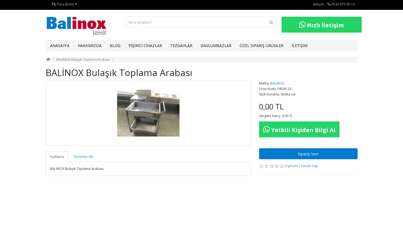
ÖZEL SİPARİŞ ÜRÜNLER (261, 45)
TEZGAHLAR (181, 45)
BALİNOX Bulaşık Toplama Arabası (83, 59)
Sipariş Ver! (308, 153)
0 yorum (291, 166)
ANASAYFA (59, 45)
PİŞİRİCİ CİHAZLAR (145, 45)
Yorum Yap (309, 166)
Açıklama (57, 156)
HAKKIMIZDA (90, 45)
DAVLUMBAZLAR (216, 45)
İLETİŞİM (300, 45)
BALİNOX (277, 83)
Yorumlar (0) (82, 156)
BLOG (115, 45)
